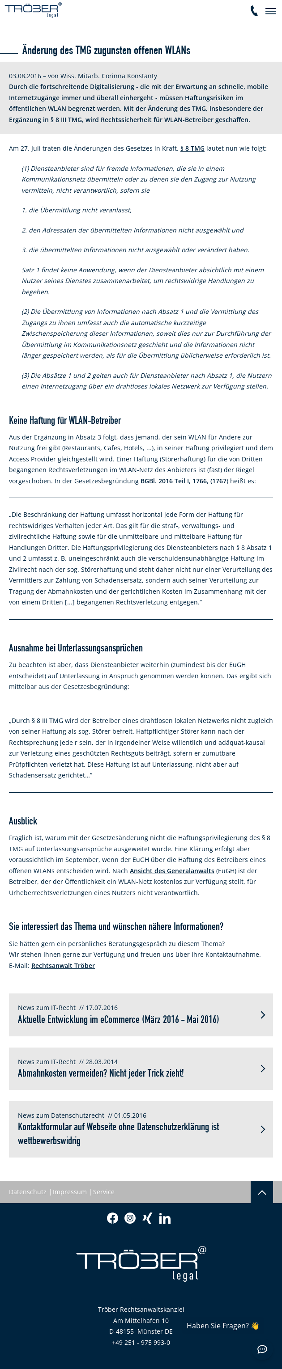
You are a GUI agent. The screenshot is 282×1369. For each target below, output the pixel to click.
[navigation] (271, 11)
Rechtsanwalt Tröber (63, 965)
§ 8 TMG (192, 148)
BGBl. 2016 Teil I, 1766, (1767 (183, 481)
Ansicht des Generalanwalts (172, 870)
